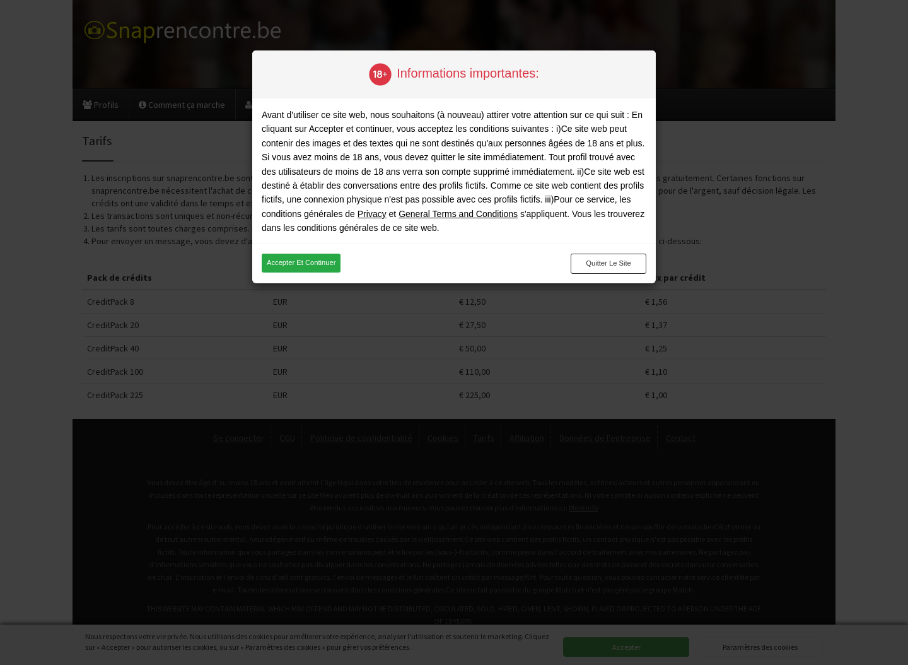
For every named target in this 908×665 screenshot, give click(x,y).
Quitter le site (608, 263)
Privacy (372, 214)
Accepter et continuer (301, 262)
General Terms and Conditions (458, 214)
